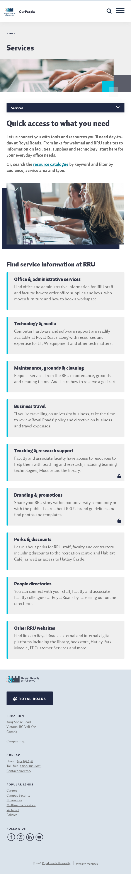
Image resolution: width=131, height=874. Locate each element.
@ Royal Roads (29, 698)
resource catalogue (50, 164)
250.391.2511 (25, 761)
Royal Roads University (56, 863)
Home (11, 33)
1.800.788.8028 (30, 766)
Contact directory (19, 771)
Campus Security (18, 795)
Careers (12, 790)
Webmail (13, 810)
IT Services (14, 800)
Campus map (16, 741)
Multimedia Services (21, 805)
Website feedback (87, 864)
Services (17, 108)
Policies (12, 815)
